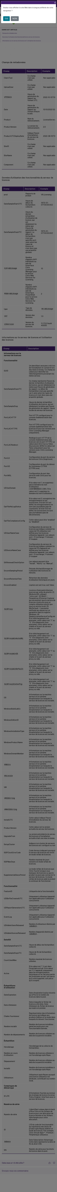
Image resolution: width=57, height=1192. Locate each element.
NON (14, 18)
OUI (6, 18)
